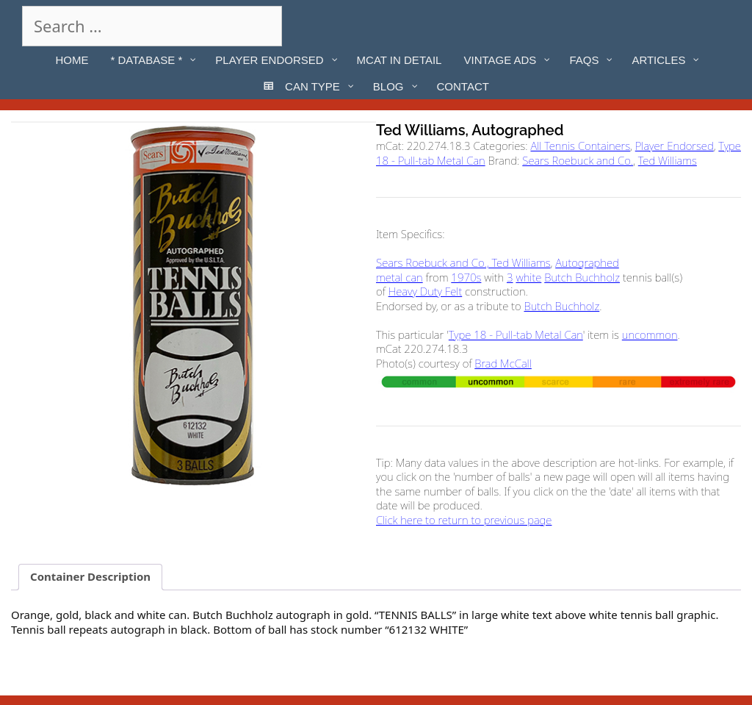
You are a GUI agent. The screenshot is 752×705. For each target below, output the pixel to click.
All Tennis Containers (580, 145)
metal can (399, 277)
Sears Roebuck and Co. (577, 160)
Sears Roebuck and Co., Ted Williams (463, 262)
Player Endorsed (674, 145)
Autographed (587, 262)
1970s (466, 277)
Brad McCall (503, 363)
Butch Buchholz (582, 277)
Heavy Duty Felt (425, 291)
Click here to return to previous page (464, 519)
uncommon (650, 334)
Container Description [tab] (90, 576)
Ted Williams (667, 160)
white (528, 277)
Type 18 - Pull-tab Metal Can (516, 334)
